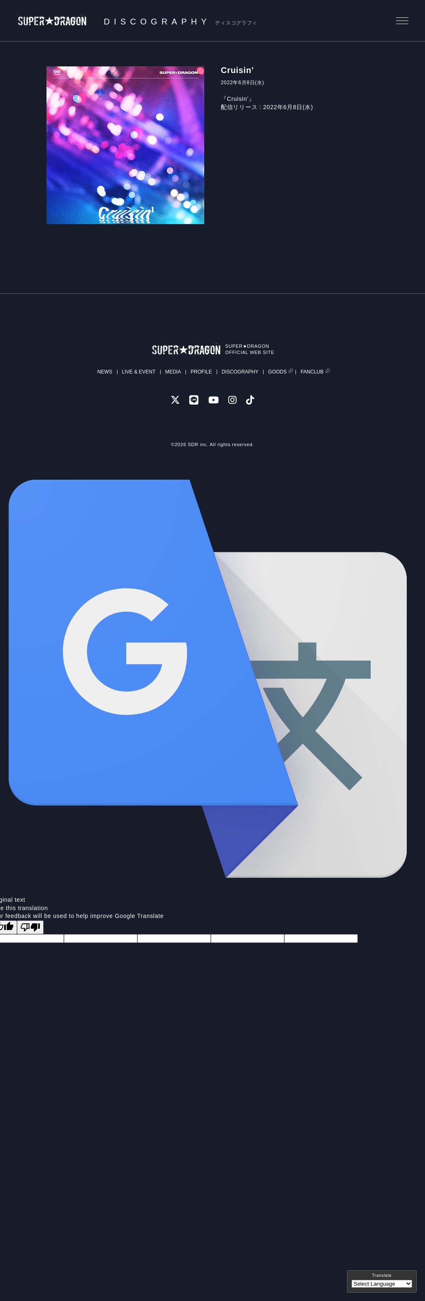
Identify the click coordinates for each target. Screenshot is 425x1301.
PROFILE (201, 372)
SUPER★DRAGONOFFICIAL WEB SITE (249, 349)
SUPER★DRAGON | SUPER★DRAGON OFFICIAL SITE (53, 21)
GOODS (277, 372)
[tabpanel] (125, 145)
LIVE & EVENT (139, 372)
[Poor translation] (30, 927)
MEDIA (173, 372)
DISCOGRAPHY (240, 372)
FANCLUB (311, 372)
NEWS (104, 372)
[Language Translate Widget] (382, 1284)
